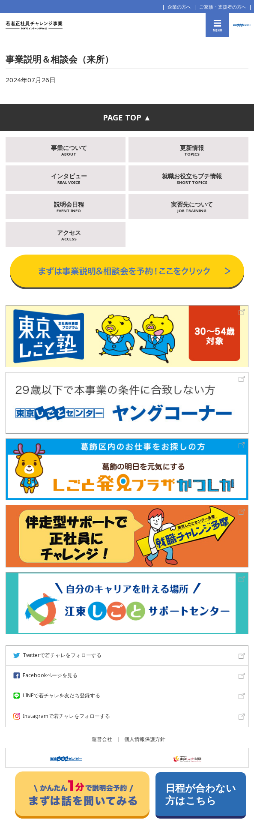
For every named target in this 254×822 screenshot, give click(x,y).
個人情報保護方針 (144, 739)
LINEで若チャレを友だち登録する (56, 695)
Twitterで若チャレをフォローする (57, 655)
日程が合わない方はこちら (200, 794)
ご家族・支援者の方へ (222, 6)
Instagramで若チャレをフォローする (61, 716)
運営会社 (102, 739)
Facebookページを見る (45, 675)
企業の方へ (179, 6)
